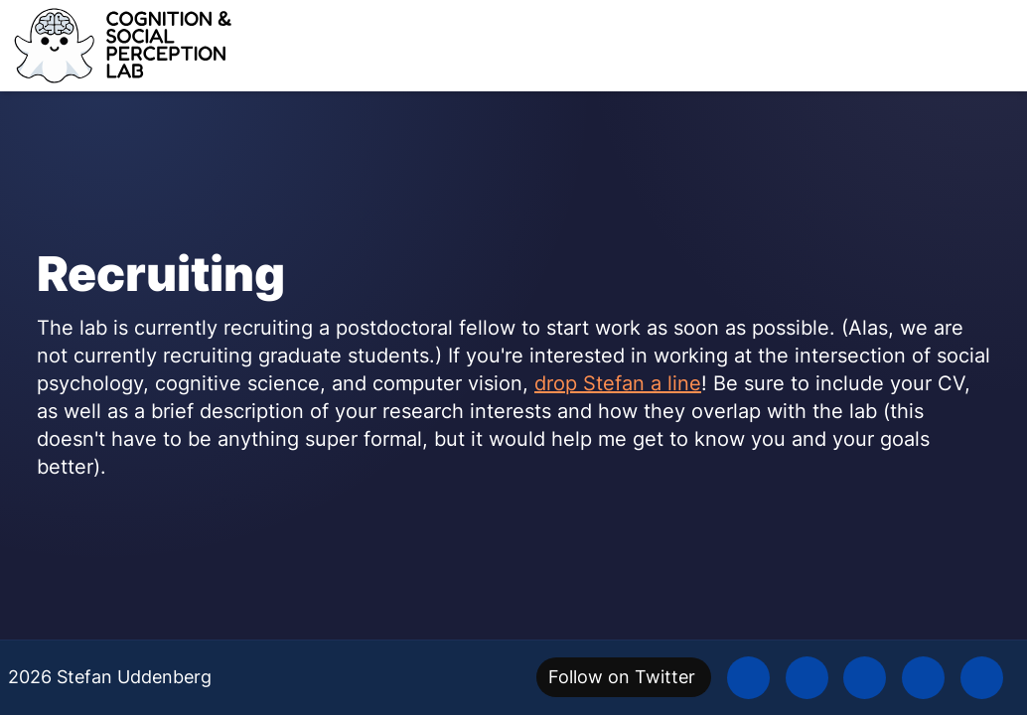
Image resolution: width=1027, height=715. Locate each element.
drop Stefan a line (617, 383)
